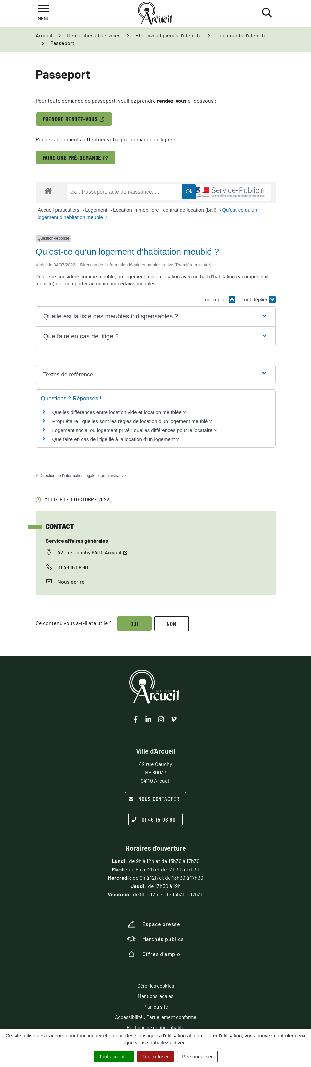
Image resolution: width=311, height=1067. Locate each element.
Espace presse (153, 924)
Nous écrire (71, 581)
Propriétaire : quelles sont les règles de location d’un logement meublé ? (132, 421)
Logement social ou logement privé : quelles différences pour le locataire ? (134, 430)
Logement (97, 210)
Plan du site (155, 1007)
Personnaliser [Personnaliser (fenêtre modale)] (197, 1056)
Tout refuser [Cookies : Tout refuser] (155, 1056)
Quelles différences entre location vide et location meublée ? (119, 412)
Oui (135, 623)
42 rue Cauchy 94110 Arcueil (92, 552)
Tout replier (218, 299)
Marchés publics (155, 939)
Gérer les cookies (155, 986)
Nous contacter (153, 798)
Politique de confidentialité (155, 1027)
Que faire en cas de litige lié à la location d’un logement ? (115, 439)
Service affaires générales (77, 540)
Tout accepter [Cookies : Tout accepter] (114, 1056)
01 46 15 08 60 (72, 567)
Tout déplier (259, 299)
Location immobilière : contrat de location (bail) (165, 210)
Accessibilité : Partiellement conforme (155, 1017)
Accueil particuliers (59, 210)
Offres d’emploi (154, 954)
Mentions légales (155, 996)
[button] (155, 316)
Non (172, 623)
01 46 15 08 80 (154, 819)
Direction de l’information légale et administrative (83, 475)
